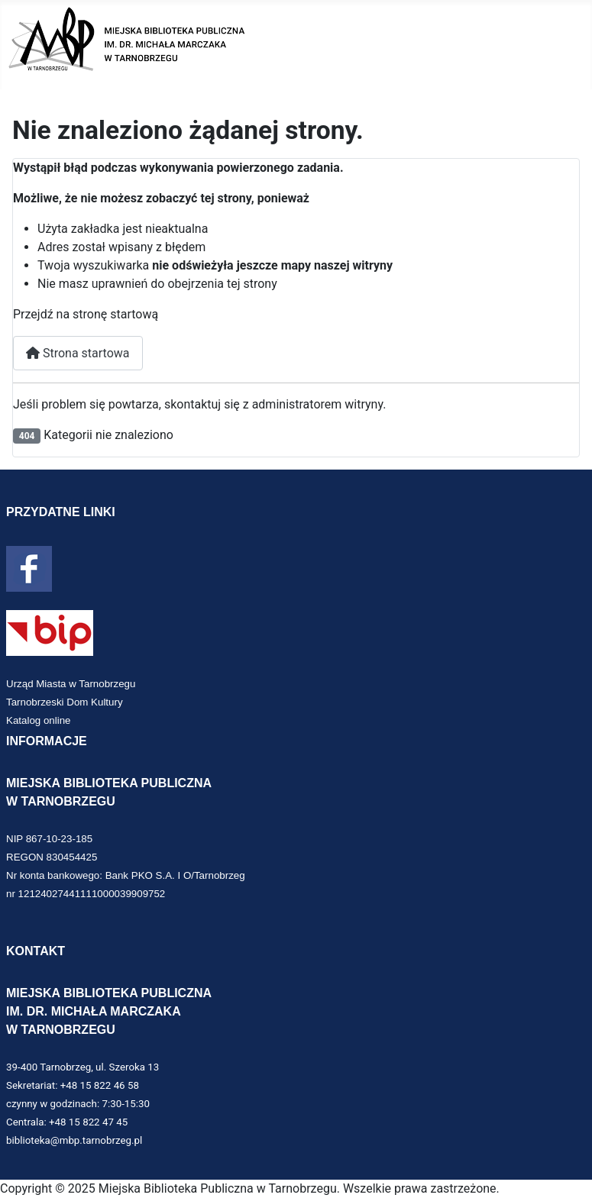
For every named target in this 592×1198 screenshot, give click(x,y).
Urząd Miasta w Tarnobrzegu (70, 683)
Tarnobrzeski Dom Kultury (64, 702)
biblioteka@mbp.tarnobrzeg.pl (74, 1140)
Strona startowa (78, 353)
